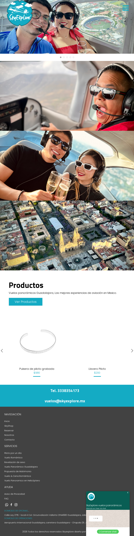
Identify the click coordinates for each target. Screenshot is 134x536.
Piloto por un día (12, 453)
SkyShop (8, 425)
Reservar (9, 430)
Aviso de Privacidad (14, 494)
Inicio (7, 421)
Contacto (9, 439)
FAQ (6, 498)
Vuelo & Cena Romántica (17, 476)
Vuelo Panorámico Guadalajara (21, 466)
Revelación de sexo (14, 462)
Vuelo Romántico (13, 457)
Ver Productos (26, 301)
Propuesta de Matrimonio (17, 471)
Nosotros (9, 435)
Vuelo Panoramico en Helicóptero (22, 480)
